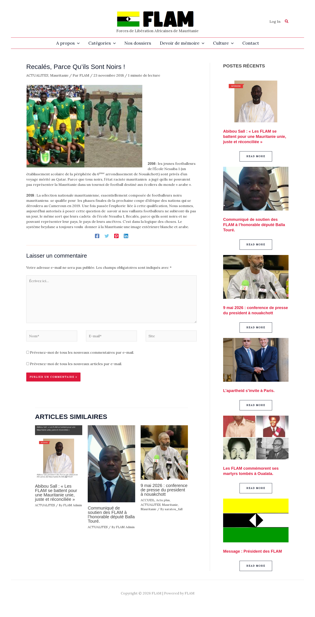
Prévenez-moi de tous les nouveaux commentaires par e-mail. (82, 352)
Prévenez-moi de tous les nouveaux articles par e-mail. (76, 364)
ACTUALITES (37, 75)
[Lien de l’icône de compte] (275, 21)
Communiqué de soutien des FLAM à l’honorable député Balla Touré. (111, 515)
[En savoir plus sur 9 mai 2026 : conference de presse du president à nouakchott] (164, 452)
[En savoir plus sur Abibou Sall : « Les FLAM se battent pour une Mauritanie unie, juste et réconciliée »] (58, 452)
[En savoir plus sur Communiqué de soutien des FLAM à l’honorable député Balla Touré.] (111, 463)
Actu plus (163, 500)
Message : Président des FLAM (255, 556)
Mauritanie (59, 75)
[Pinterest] (116, 235)
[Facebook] (97, 235)
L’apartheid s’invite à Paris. (251, 395)
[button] (287, 21)
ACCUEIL (148, 500)
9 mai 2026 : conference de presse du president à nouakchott (164, 490)
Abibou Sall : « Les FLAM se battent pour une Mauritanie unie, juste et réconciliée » (56, 493)
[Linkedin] (126, 235)
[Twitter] (107, 235)
